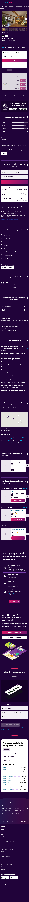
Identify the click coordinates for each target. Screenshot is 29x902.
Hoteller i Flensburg (8, 782)
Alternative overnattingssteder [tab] (11, 753)
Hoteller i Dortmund (8, 784)
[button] (2, 2)
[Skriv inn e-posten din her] (15, 717)
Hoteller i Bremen (7, 789)
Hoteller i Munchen (15, 821)
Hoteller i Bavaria (5, 821)
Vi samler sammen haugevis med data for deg (15, 811)
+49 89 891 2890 (6, 45)
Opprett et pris (11, 593)
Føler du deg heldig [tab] (9, 756)
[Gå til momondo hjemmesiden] (10, 2)
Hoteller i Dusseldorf (8, 776)
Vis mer (25, 488)
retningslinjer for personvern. (7, 729)
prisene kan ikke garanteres (15, 803)
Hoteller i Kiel (6, 778)
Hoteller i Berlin (7, 767)
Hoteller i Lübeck (7, 780)
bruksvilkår (21, 727)
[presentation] (23, 109)
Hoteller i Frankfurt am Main (9, 772)
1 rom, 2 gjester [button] (7, 56)
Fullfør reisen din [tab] (8, 760)
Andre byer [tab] (6, 749)
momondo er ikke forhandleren (15, 808)
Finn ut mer (5, 209)
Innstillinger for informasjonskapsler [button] (9, 219)
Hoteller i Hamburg (7, 769)
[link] (18, 500)
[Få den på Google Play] (13, 109)
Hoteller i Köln (6, 774)
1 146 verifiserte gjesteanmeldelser (16, 47)
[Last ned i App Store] (23, 109)
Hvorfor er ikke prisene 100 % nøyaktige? (15, 814)
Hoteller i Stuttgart (7, 787)
